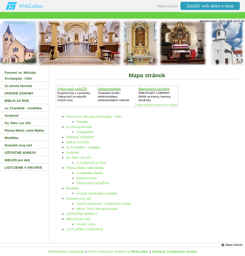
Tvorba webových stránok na (117, 251)
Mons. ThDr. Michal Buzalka (97, 209)
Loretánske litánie (89, 173)
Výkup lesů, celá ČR (72, 89)
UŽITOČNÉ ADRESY (82, 214)
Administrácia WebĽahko (66, 251)
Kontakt (82, 122)
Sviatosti (72, 152)
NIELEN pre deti (78, 219)
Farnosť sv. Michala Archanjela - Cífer (94, 117)
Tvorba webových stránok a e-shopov (156, 104)
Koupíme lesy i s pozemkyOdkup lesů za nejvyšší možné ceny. (73, 96)
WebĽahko (30, 6)
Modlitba (72, 188)
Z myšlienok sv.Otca (91, 163)
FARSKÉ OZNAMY (80, 137)
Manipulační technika (153, 89)
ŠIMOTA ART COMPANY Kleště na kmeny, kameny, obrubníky (154, 96)
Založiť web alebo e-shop (210, 5)
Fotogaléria (84, 132)
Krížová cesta (86, 178)
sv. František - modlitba (83, 147)
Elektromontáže (109, 89)
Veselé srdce (85, 224)
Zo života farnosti (78, 127)
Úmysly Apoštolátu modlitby (96, 193)
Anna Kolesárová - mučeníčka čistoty (103, 204)
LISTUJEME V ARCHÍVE (84, 229)
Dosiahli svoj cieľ (78, 198)
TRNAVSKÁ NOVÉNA (92, 183)
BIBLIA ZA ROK (77, 142)
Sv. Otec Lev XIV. (79, 157)
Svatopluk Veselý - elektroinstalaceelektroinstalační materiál (113, 96)
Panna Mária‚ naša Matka (85, 168)
